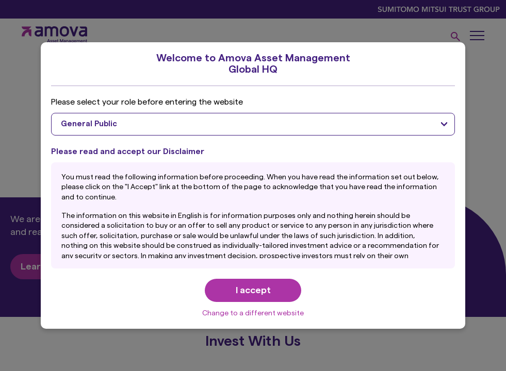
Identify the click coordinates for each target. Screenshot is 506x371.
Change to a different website (253, 313)
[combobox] (253, 124)
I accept (253, 290)
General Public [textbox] (89, 124)
